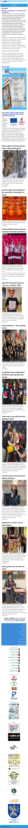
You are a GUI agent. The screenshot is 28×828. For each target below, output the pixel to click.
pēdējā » (22, 620)
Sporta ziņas (23, 634)
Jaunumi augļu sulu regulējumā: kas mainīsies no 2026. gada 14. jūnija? (13, 192)
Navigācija (14, 5)
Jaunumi (24, 624)
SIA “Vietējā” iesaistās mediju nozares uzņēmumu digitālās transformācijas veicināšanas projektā (13, 114)
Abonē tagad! (6, 66)
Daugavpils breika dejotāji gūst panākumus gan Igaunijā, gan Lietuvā (13, 374)
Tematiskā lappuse (22, 641)
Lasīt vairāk (4, 186)
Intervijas (24, 636)
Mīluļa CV (24, 629)
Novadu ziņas (23, 626)
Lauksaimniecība (22, 631)
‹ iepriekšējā (12, 618)
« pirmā (6, 618)
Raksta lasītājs (23, 639)
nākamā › (17, 620)
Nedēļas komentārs (22, 644)
